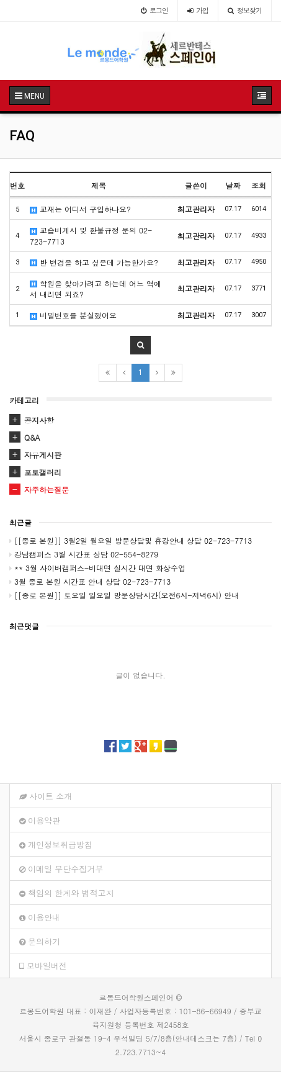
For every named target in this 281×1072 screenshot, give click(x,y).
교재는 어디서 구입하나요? (80, 209)
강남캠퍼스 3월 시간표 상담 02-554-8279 (83, 554)
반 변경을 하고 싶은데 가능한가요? (94, 262)
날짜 (233, 185)
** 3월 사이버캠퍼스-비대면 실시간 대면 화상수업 (97, 567)
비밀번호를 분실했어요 (73, 315)
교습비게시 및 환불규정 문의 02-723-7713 (91, 235)
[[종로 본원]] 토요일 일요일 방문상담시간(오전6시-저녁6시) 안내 (124, 595)
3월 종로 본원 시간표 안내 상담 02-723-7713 (90, 581)
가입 (197, 10)
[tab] (140, 420)
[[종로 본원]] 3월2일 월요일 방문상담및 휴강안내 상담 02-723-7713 (130, 540)
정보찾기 (245, 10)
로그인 (154, 10)
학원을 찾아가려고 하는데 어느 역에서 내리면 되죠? (95, 288)
